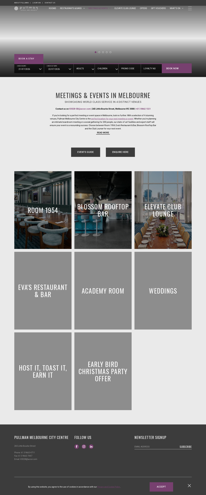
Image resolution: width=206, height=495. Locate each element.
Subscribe (186, 447)
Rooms (52, 13)
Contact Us (50, 3)
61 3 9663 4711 (28, 452)
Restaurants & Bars (71, 13)
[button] (95, 52)
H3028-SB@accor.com (80, 109)
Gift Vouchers (158, 13)
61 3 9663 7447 (25, 456)
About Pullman (21, 3)
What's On (175, 13)
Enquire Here (120, 152)
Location (36, 3)
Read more (103, 132)
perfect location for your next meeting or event (112, 119)
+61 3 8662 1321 (143, 109)
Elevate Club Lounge (125, 13)
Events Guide (88, 153)
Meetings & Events (98, 13)
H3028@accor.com (28, 459)
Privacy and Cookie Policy (108, 487)
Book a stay (26, 58)
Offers (143, 13)
